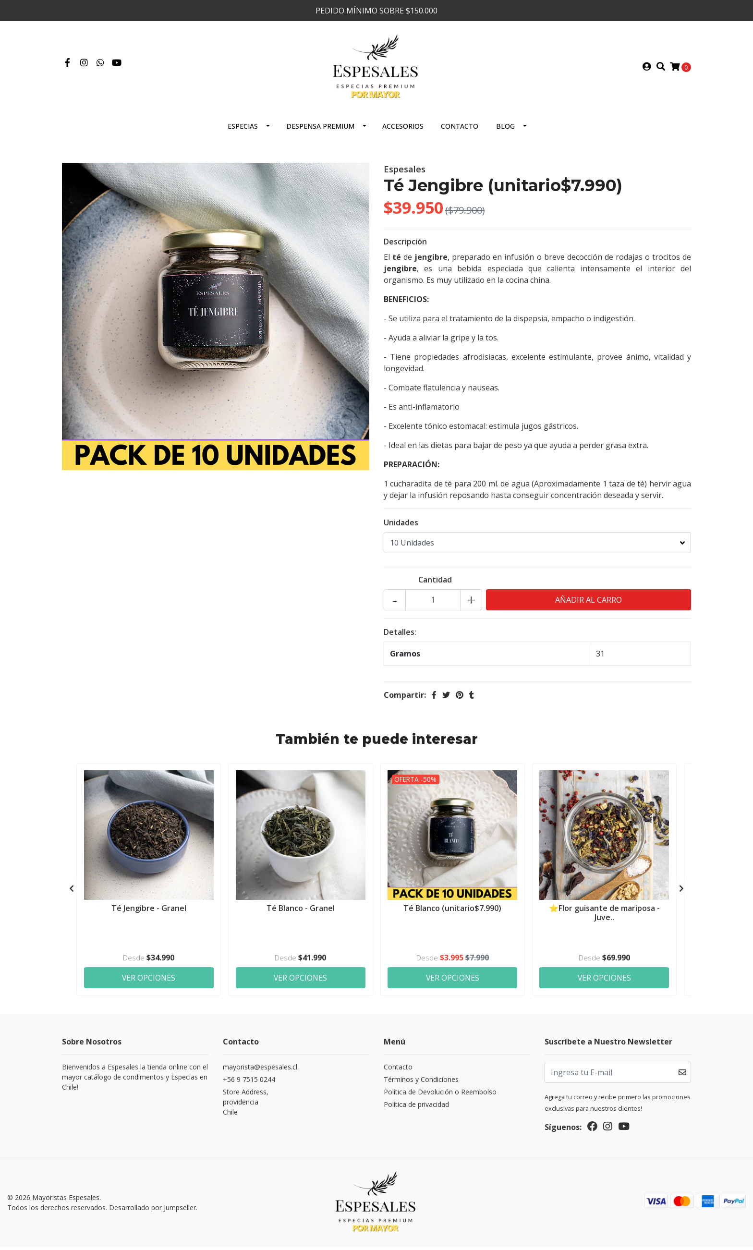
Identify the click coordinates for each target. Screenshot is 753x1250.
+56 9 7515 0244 (249, 1083)
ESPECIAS (243, 129)
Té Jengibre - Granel (148, 911)
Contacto (459, 129)
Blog (505, 129)
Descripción (405, 245)
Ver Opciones (148, 981)
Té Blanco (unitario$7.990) (452, 911)
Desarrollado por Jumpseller (152, 1211)
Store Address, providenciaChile (245, 1106)
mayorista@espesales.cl (260, 1071)
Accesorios (403, 129)
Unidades (401, 526)
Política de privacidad (416, 1108)
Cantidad (435, 583)
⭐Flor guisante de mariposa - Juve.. (604, 916)
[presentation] (71, 892)
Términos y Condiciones (421, 1083)
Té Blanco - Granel (301, 911)
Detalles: (400, 636)
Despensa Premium (320, 129)
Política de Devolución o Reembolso (440, 1096)
